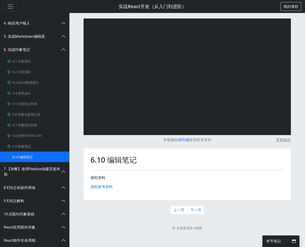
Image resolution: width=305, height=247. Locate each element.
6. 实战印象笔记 (17, 49)
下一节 (195, 210)
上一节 (178, 210)
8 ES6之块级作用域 (19, 187)
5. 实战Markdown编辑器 (24, 36)
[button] (290, 6)
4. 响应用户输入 (17, 23)
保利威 (183, 139)
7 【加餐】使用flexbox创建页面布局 (32, 171)
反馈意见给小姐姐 (187, 228)
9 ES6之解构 (14, 200)
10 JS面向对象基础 (19, 213)
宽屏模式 (283, 139)
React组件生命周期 (19, 240)
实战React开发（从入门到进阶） (152, 6)
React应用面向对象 (19, 227)
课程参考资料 (101, 186)
